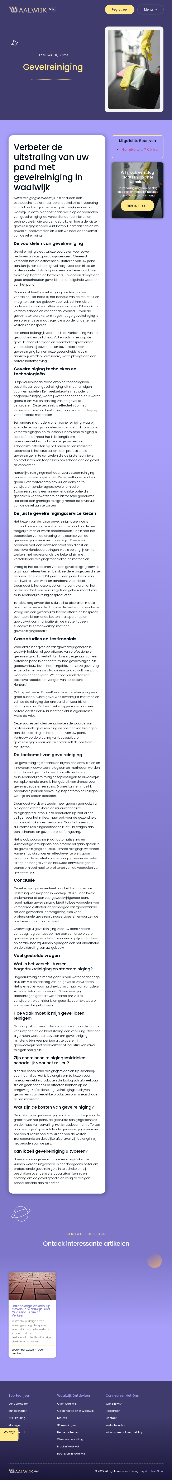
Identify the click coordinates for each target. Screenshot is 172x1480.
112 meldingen (66, 1425)
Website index (115, 1425)
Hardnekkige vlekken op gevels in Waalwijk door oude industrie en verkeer (31, 1311)
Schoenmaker (18, 1404)
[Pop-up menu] (150, 9)
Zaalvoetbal (17, 1432)
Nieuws (62, 1418)
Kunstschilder (18, 1411)
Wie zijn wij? (114, 1404)
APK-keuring (17, 1418)
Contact (111, 1418)
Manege (14, 1425)
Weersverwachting (70, 1439)
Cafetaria (15, 1439)
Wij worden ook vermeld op (124, 1432)
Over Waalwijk (67, 1404)
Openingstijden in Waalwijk (75, 1411)
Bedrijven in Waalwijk (71, 1454)
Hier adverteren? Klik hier (139, 150)
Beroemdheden (68, 1432)
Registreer (113, 1411)
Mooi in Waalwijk (68, 1446)
